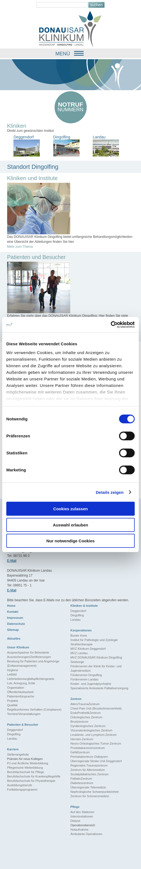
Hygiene (12, 670)
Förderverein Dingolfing (86, 675)
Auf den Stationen (82, 812)
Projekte (12, 700)
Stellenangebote (18, 754)
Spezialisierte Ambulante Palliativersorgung (99, 688)
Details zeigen (109, 492)
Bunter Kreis (78, 635)
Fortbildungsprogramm (22, 789)
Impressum (15, 617)
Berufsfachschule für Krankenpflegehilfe (33, 776)
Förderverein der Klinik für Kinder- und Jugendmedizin (96, 668)
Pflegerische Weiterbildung (25, 767)
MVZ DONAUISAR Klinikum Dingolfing (96, 657)
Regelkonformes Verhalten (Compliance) (34, 709)
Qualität (12, 705)
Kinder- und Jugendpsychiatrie (90, 683)
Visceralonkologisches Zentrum (91, 730)
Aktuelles (14, 638)
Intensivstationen (81, 816)
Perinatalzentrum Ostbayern (89, 756)
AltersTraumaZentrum (85, 704)
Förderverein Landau (84, 679)
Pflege (75, 806)
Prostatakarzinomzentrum (87, 748)
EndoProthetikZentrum (85, 712)
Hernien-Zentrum (81, 739)
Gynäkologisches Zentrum (88, 726)
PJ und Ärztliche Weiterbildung (27, 763)
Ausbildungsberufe (19, 785)
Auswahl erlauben (70, 524)
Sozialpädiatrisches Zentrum (89, 774)
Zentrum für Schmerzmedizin (89, 796)
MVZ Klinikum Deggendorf (88, 648)
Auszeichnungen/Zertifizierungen (29, 657)
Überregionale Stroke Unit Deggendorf (96, 761)
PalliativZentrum (81, 778)
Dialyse (75, 820)
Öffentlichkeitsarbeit (20, 692)
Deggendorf (78, 610)
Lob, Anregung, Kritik (21, 683)
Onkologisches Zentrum (86, 717)
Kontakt (12, 611)
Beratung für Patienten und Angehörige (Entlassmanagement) (33, 663)
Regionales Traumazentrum (89, 765)
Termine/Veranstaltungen (24, 714)
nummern (71, 106)
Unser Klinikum (18, 647)
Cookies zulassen (70, 508)
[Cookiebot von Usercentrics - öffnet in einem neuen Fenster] (111, 324)
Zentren (75, 698)
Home (11, 605)
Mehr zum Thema (20, 247)
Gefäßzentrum (80, 752)
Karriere (13, 749)
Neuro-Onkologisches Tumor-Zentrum (95, 743)
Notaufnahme (79, 829)
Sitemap (13, 629)
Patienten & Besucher (22, 724)
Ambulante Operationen (86, 834)
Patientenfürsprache (20, 696)
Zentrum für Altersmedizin (87, 769)
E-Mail (11, 561)
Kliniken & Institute (84, 605)
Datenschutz (16, 623)
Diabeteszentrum (81, 783)
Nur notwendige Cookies (70, 541)
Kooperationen (81, 630)
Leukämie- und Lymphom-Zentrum (93, 734)
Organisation (15, 687)
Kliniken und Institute (32, 178)
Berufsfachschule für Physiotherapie (31, 780)
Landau (75, 619)
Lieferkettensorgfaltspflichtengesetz (30, 678)
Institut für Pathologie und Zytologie (94, 640)
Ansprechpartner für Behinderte (28, 652)
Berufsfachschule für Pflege (25, 772)
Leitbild (12, 674)
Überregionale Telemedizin (88, 787)
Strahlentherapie (81, 644)
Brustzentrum (79, 721)
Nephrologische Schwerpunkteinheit (94, 791)
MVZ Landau (79, 653)
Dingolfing (77, 615)
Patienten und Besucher (36, 257)
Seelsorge (77, 661)
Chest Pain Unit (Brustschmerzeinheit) (96, 708)
